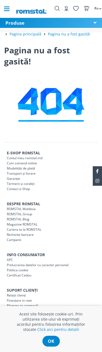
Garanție (13, 178)
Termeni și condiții (21, 183)
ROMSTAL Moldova (21, 209)
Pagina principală (25, 34)
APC (10, 260)
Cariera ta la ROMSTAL (24, 229)
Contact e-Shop (18, 189)
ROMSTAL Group (19, 214)
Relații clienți (16, 295)
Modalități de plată (21, 168)
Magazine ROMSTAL (22, 224)
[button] (95, 8)
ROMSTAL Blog (18, 219)
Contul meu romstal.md (24, 158)
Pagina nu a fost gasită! (69, 34)
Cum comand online (22, 163)
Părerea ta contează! (22, 305)
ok (51, 341)
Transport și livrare (21, 173)
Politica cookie (17, 270)
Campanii (14, 239)
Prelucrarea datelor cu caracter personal (38, 265)
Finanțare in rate (19, 300)
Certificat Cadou (19, 275)
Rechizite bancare (20, 234)
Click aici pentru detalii (58, 329)
